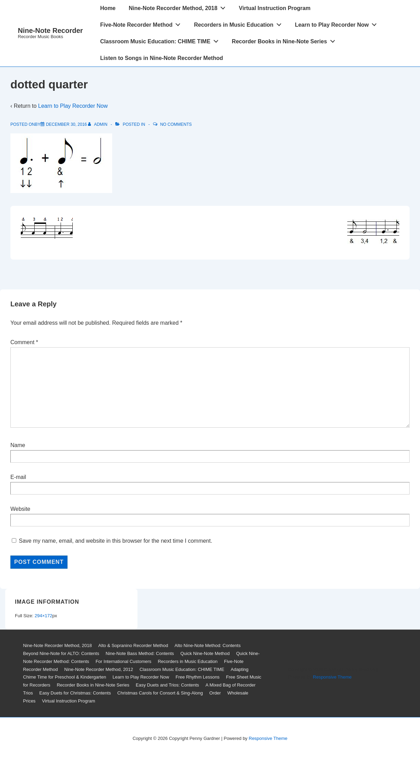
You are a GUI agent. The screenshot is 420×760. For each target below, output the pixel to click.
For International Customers (123, 661)
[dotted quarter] (66, 124)
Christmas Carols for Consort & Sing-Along (160, 693)
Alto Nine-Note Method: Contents (208, 645)
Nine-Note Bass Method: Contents (140, 653)
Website (20, 509)
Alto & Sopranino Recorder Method (133, 645)
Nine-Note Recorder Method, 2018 (179, 6)
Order (215, 693)
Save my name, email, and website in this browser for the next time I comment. (115, 541)
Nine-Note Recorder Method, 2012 (98, 669)
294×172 (43, 615)
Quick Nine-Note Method (205, 653)
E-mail (18, 477)
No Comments (175, 124)
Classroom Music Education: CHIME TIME (161, 39)
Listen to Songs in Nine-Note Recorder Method (161, 58)
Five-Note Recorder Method (142, 23)
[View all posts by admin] (98, 124)
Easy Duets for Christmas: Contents (75, 693)
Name (17, 445)
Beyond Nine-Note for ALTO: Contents (61, 653)
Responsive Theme (332, 677)
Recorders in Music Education (239, 23)
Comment (24, 342)
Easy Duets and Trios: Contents (167, 685)
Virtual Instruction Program (275, 8)
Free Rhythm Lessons (198, 677)
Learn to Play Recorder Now (338, 23)
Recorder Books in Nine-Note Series (285, 39)
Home (107, 8)
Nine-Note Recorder (50, 30)
